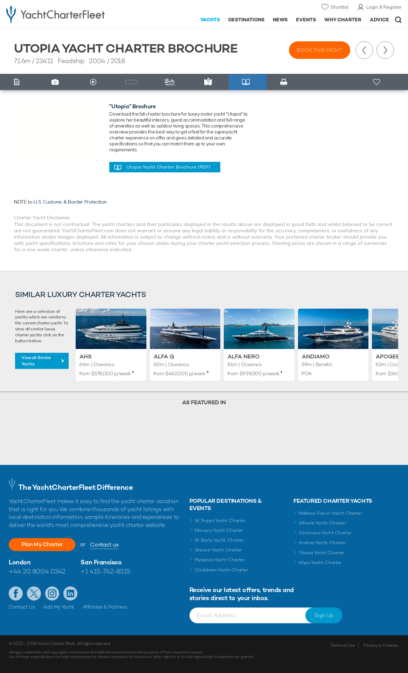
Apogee (388, 356)
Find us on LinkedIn (70, 593)
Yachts (210, 19)
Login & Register (384, 7)
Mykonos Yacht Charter (220, 560)
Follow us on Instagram (52, 593)
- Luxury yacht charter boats (63, 14)
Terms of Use (342, 645)
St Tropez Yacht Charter (220, 520)
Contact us (104, 544)
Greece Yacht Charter (218, 550)
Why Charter (343, 19)
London (19, 562)
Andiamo (316, 356)
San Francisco (101, 562)
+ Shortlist (377, 82)
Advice (379, 19)
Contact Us (22, 607)
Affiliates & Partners (105, 607)
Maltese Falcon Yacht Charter (330, 513)
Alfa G (164, 356)
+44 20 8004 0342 (37, 571)
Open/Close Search (398, 19)
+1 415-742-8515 (105, 571)
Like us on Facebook (16, 593)
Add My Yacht (58, 607)
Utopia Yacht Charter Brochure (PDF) (168, 167)
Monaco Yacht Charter (219, 530)
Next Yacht (385, 50)
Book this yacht (319, 50)
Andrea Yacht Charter (322, 542)
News (280, 19)
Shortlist (339, 7)
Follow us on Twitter (34, 593)
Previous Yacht (364, 50)
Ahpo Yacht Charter (320, 562)
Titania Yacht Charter (321, 553)
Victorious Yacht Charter (325, 533)
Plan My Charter (42, 544)
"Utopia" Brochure (132, 106)
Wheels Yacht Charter (322, 523)
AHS (85, 356)
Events (306, 19)
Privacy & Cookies (381, 645)
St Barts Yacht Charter (219, 540)
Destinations (246, 19)
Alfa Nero (244, 356)
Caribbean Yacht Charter (222, 570)
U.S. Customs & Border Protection (70, 202)
